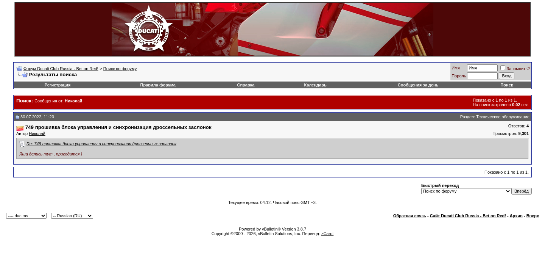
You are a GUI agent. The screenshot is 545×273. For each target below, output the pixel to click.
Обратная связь (409, 215)
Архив (516, 215)
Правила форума (158, 85)
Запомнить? (515, 68)
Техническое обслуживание (502, 117)
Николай (37, 133)
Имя (455, 68)
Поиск (506, 85)
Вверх (532, 215)
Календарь (315, 85)
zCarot (327, 233)
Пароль (459, 76)
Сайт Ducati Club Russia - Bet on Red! (468, 215)
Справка (246, 85)
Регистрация (58, 85)
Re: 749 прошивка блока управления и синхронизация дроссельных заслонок (101, 143)
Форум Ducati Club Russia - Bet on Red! (60, 68)
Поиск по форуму (120, 68)
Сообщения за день (418, 85)
